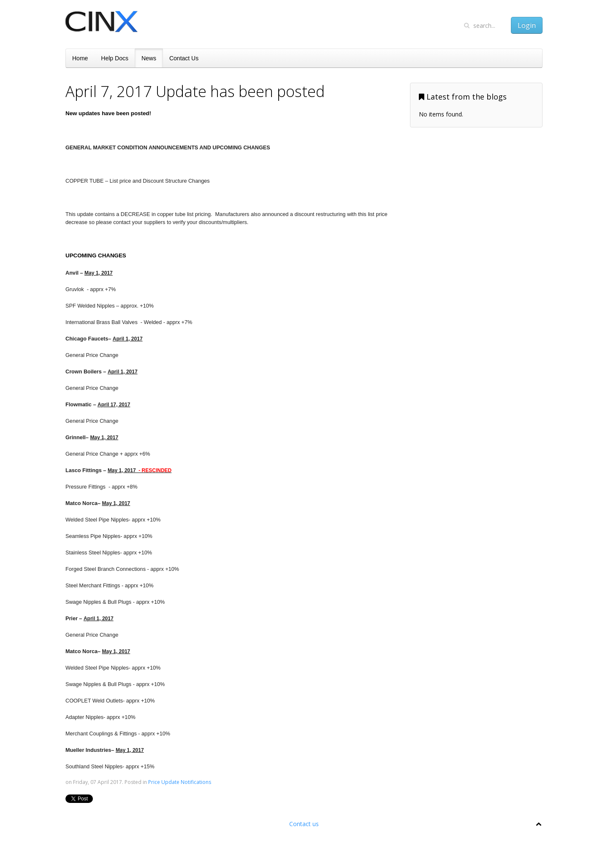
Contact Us (183, 58)
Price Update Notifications (179, 782)
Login (527, 25)
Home (80, 58)
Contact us (304, 824)
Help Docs (114, 58)
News (148, 58)
